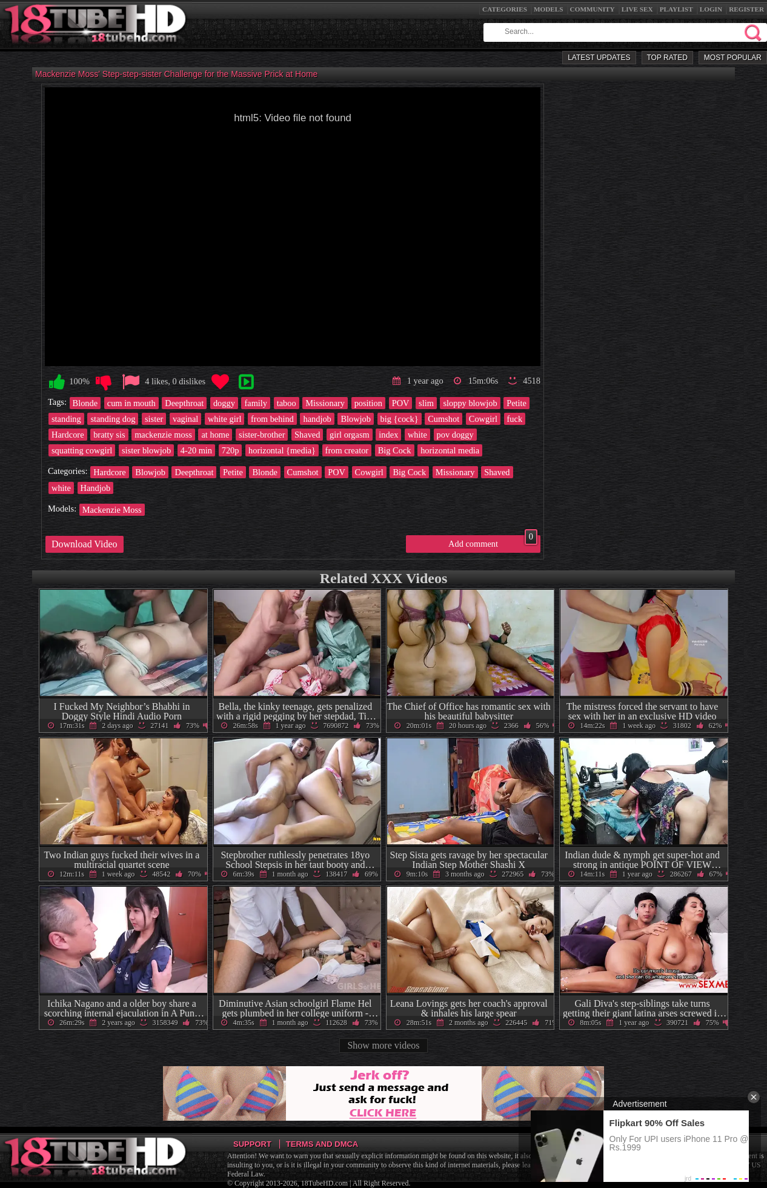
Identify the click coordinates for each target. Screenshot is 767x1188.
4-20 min (196, 450)
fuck (515, 419)
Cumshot (443, 419)
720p (230, 450)
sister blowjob (146, 450)
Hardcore (67, 434)
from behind (272, 419)
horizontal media (449, 450)
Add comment (492, 542)
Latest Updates (599, 57)
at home (215, 434)
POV (401, 403)
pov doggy (455, 434)
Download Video (84, 544)
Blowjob (355, 419)
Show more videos (383, 1045)
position (368, 403)
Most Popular (733, 57)
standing (66, 419)
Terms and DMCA (322, 1144)
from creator (347, 450)
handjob (317, 419)
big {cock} (399, 419)
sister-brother (262, 434)
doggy (224, 403)
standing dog (112, 419)
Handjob (96, 488)
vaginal (185, 419)
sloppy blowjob (470, 403)
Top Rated (667, 57)
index (388, 434)
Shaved (307, 434)
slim (426, 403)
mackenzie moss (163, 434)
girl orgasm (350, 434)
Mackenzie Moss (112, 510)
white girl (225, 419)
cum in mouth (131, 403)
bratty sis (109, 434)
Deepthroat (184, 403)
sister (154, 419)
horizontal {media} (282, 450)
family (255, 403)
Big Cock (394, 450)
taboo (286, 403)
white (417, 434)
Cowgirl (483, 419)
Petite (516, 403)
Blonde (85, 403)
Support (252, 1144)
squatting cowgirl (81, 450)
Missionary (325, 403)
